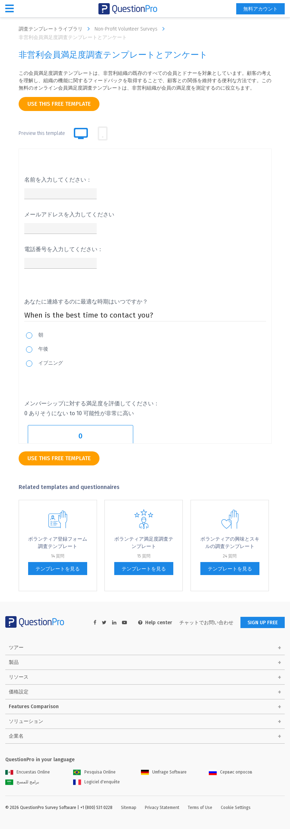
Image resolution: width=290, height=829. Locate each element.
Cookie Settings (236, 807)
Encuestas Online (27, 772)
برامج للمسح (22, 781)
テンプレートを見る (58, 569)
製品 (14, 662)
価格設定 (18, 692)
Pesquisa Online (94, 772)
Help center (155, 623)
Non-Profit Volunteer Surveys (131, 29)
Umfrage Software (164, 772)
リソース (18, 677)
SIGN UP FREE (262, 623)
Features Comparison (34, 707)
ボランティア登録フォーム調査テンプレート (57, 542)
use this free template (59, 103)
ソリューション (26, 721)
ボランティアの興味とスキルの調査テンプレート (229, 542)
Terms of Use (200, 807)
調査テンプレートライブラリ (56, 29)
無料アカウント (260, 9)
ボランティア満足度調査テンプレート (143, 542)
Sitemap (128, 807)
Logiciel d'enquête (96, 781)
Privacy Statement (162, 807)
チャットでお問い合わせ (206, 623)
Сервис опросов (230, 772)
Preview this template (42, 133)
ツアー (16, 648)
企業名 (16, 736)
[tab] (102, 133)
